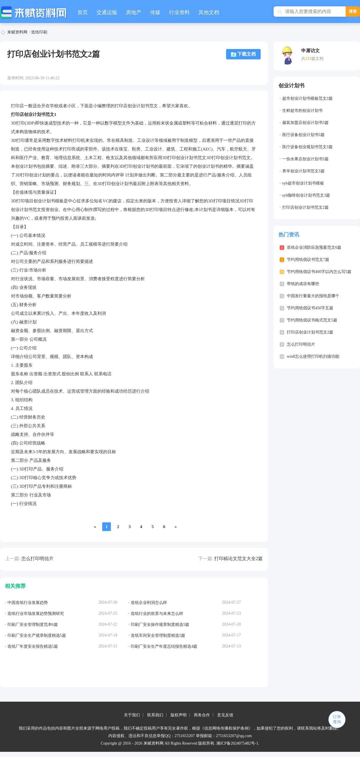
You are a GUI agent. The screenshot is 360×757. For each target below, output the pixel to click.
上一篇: (12, 558)
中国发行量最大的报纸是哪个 (313, 296)
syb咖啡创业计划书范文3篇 (306, 195)
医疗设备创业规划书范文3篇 (307, 147)
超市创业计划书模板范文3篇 (307, 98)
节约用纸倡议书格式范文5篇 (312, 320)
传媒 (155, 12)
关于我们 (132, 715)
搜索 (353, 11)
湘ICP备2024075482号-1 (237, 743)
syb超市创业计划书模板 (303, 183)
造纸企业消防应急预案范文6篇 (314, 247)
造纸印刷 (39, 32)
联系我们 (155, 715)
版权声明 (178, 715)
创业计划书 (291, 85)
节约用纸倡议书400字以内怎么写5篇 (319, 272)
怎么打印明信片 (37, 558)
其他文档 (208, 12)
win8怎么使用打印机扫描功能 (313, 356)
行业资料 (179, 12)
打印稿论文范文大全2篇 (238, 558)
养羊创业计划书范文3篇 (303, 171)
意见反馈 (225, 715)
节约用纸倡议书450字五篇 (310, 308)
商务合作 (202, 715)
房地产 (133, 12)
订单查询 (337, 719)
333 (308, 59)
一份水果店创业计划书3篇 (305, 159)
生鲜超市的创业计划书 (302, 110)
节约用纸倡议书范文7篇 (308, 259)
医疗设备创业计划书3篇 (303, 135)
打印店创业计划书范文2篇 (305, 207)
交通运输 (106, 12)
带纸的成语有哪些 (303, 284)
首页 (82, 12)
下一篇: (205, 558)
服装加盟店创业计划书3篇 (305, 122)
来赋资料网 (17, 32)
